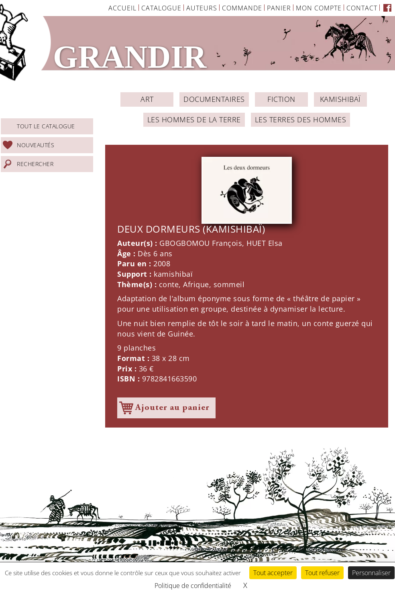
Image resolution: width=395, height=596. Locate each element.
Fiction (281, 99)
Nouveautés (35, 145)
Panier (279, 8)
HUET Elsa (264, 243)
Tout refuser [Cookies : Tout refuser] (322, 572)
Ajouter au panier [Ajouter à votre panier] (172, 407)
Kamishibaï (340, 99)
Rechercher (35, 164)
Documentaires (214, 99)
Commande (242, 8)
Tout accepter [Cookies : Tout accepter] (273, 572)
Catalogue (161, 8)
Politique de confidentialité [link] (193, 585)
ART (147, 99)
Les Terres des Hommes (300, 119)
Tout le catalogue (46, 126)
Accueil (122, 8)
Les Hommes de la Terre (194, 119)
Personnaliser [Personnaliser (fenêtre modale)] (371, 572)
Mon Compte (319, 8)
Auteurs (201, 8)
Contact (361, 8)
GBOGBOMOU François (200, 243)
